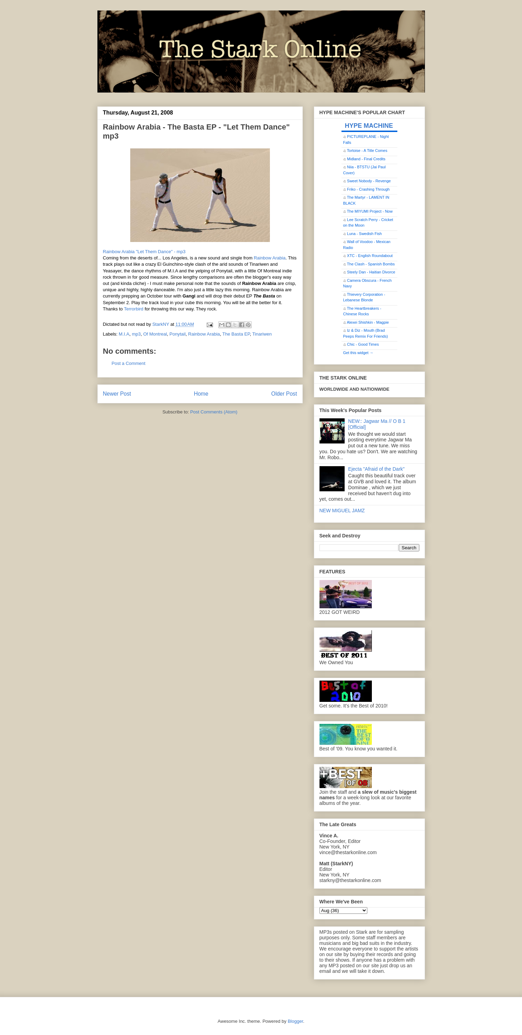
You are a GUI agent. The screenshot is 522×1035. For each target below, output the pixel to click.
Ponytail (177, 334)
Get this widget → (358, 353)
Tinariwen (262, 334)
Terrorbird (134, 308)
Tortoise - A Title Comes (367, 150)
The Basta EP (236, 334)
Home (201, 394)
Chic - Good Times (363, 344)
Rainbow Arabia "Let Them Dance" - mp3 (144, 251)
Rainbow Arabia (270, 257)
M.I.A (124, 334)
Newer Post (117, 394)
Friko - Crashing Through (368, 189)
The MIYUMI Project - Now (370, 211)
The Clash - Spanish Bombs (371, 264)
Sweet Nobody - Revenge (369, 181)
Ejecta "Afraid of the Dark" (376, 469)
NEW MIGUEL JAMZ (342, 510)
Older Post (284, 394)
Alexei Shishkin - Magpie (368, 322)
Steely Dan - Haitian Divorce (371, 272)
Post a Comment (129, 363)
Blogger (295, 1021)
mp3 (136, 334)
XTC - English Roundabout (370, 256)
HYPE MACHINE (369, 125)
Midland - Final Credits (366, 159)
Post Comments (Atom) (213, 411)
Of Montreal (155, 334)
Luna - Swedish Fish (364, 234)
